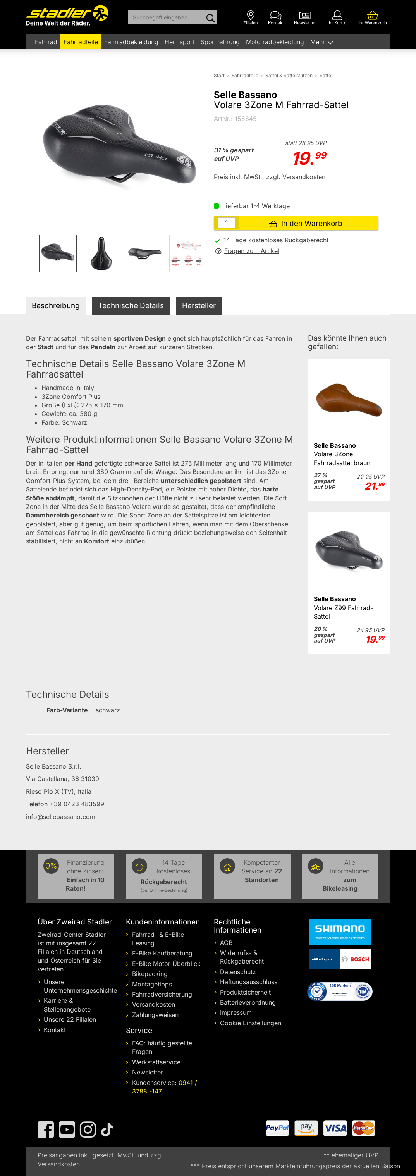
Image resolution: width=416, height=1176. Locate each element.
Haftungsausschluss (248, 982)
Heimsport (179, 42)
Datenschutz (238, 972)
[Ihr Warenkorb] (372, 18)
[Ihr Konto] (337, 18)
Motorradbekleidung (275, 42)
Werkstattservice (156, 1062)
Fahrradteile (81, 42)
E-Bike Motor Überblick (166, 963)
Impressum (236, 1012)
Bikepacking (150, 974)
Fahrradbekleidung (131, 42)
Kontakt (55, 1030)
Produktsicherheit (245, 992)
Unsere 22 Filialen (70, 1019)
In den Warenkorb (305, 223)
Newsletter (147, 1072)
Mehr (318, 42)
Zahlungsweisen (155, 1015)
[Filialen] (250, 18)
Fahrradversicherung (162, 994)
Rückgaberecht (306, 240)
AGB (226, 943)
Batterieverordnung (248, 1002)
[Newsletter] (305, 18)
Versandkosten (153, 1004)
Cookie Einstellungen (250, 1023)
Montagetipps (152, 984)
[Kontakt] (276, 18)
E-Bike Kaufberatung (162, 953)
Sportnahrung (220, 42)
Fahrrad (46, 42)
